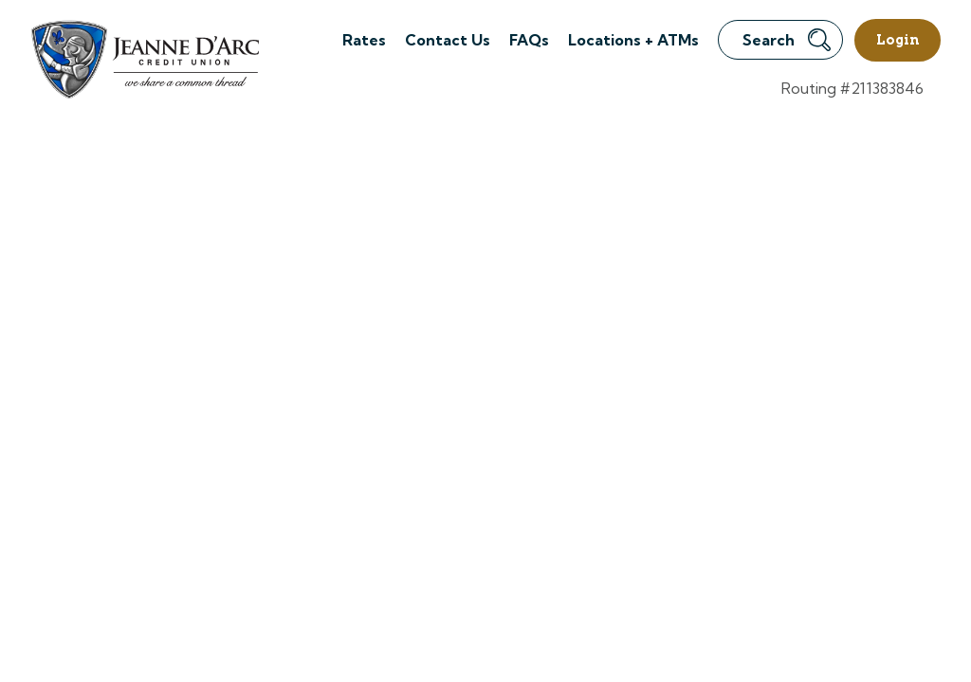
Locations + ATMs (633, 39)
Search (786, 39)
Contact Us (447, 39)
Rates (364, 39)
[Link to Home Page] (143, 62)
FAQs (529, 39)
